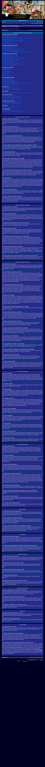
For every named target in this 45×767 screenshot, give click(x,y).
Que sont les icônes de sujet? (7, 75)
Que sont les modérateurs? (7, 79)
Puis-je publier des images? (7, 71)
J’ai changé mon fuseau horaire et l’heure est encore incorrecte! (13, 48)
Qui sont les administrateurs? (7, 78)
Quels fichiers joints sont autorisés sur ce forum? (10, 106)
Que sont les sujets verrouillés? (7, 74)
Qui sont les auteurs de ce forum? (8, 109)
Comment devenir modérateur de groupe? (9, 82)
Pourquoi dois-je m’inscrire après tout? (9, 36)
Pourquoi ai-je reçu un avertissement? (8, 62)
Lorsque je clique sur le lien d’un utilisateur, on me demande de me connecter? (17, 52)
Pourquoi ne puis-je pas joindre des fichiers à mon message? (13, 61)
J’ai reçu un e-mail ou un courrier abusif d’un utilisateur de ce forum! (14, 89)
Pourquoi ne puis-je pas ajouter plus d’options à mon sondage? (13, 58)
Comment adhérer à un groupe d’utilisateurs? (10, 81)
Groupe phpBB (40, 627)
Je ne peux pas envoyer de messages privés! (10, 87)
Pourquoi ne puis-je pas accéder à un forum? (10, 60)
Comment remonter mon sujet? (7, 65)
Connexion (4, 22)
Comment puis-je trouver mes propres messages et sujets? (12, 99)
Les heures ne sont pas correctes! (8, 47)
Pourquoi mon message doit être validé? (9, 64)
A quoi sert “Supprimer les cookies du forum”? (10, 43)
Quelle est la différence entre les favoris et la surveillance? (12, 101)
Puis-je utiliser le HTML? (6, 69)
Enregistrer (17, 26)
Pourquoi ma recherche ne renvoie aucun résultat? (11, 96)
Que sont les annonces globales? (8, 72)
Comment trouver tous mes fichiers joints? (9, 107)
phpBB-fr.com (25, 661)
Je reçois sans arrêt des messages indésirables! (10, 88)
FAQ (37, 22)
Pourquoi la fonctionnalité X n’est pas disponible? (10, 110)
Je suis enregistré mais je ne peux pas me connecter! (11, 40)
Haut (2, 124)
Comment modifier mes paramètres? (8, 46)
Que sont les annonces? (6, 73)
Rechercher (41, 22)
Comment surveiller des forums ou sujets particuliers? (11, 102)
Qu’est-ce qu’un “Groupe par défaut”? (8, 84)
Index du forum (5, 30)
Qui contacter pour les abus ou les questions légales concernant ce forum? (15, 111)
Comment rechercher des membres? (8, 98)
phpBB (18, 660)
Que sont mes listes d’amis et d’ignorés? (9, 92)
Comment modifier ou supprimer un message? (10, 55)
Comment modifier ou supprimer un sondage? (10, 59)
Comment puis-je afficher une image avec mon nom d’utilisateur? (13, 50)
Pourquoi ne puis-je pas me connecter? (9, 35)
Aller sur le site (22, 20)
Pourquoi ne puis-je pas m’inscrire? (8, 42)
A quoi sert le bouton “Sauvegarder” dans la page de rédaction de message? (15, 63)
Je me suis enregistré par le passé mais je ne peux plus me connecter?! (14, 41)
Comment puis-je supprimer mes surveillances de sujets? (12, 103)
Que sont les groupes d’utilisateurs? (8, 80)
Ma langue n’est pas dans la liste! (8, 49)
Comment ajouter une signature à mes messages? (11, 56)
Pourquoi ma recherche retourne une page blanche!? (11, 97)
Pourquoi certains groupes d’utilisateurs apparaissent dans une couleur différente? (16, 83)
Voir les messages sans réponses (7, 28)
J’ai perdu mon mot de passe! (7, 39)
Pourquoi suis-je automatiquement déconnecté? (10, 37)
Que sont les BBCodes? (6, 68)
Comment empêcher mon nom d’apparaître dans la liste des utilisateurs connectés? (16, 38)
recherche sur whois (32, 644)
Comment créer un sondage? (7, 57)
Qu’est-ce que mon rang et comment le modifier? (10, 51)
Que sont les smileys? (6, 70)
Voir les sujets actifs (16, 28)
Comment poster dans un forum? (8, 54)
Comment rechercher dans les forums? (9, 95)
